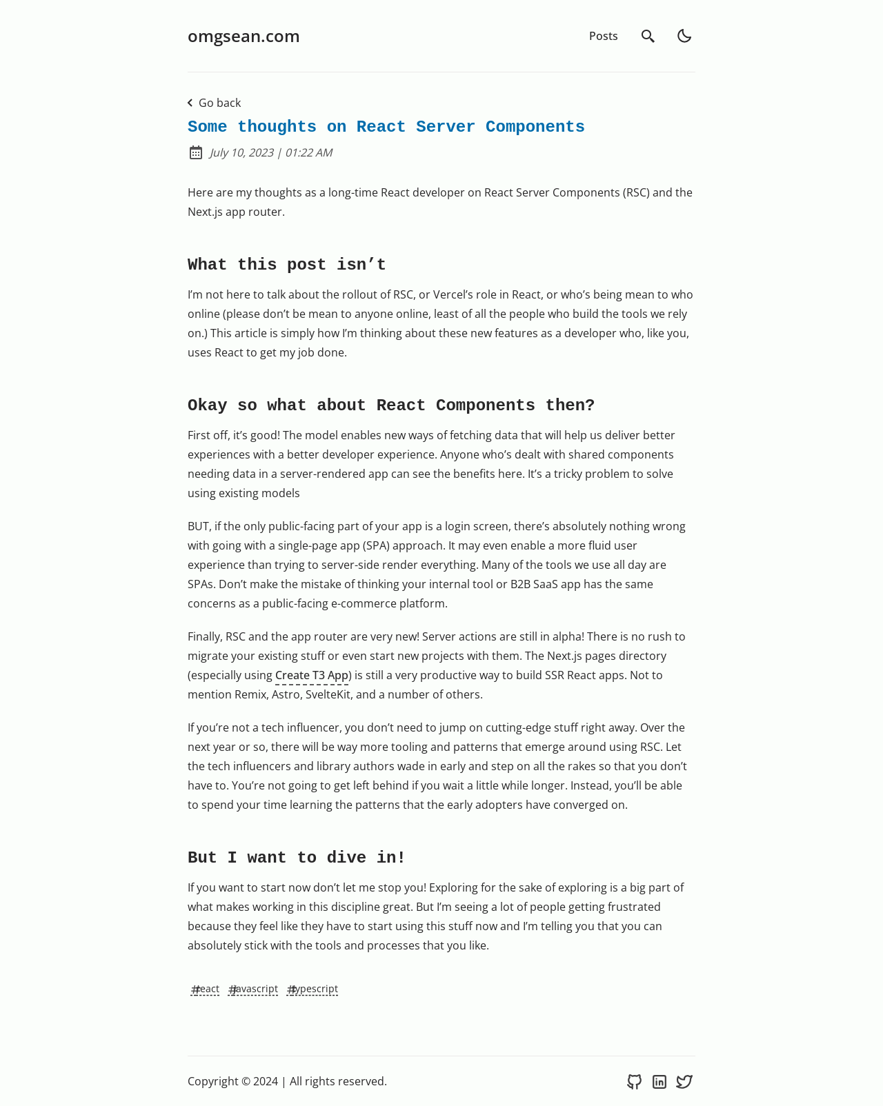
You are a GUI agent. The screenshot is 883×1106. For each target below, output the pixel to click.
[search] (648, 36)
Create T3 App (311, 675)
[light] (684, 36)
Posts (603, 35)
